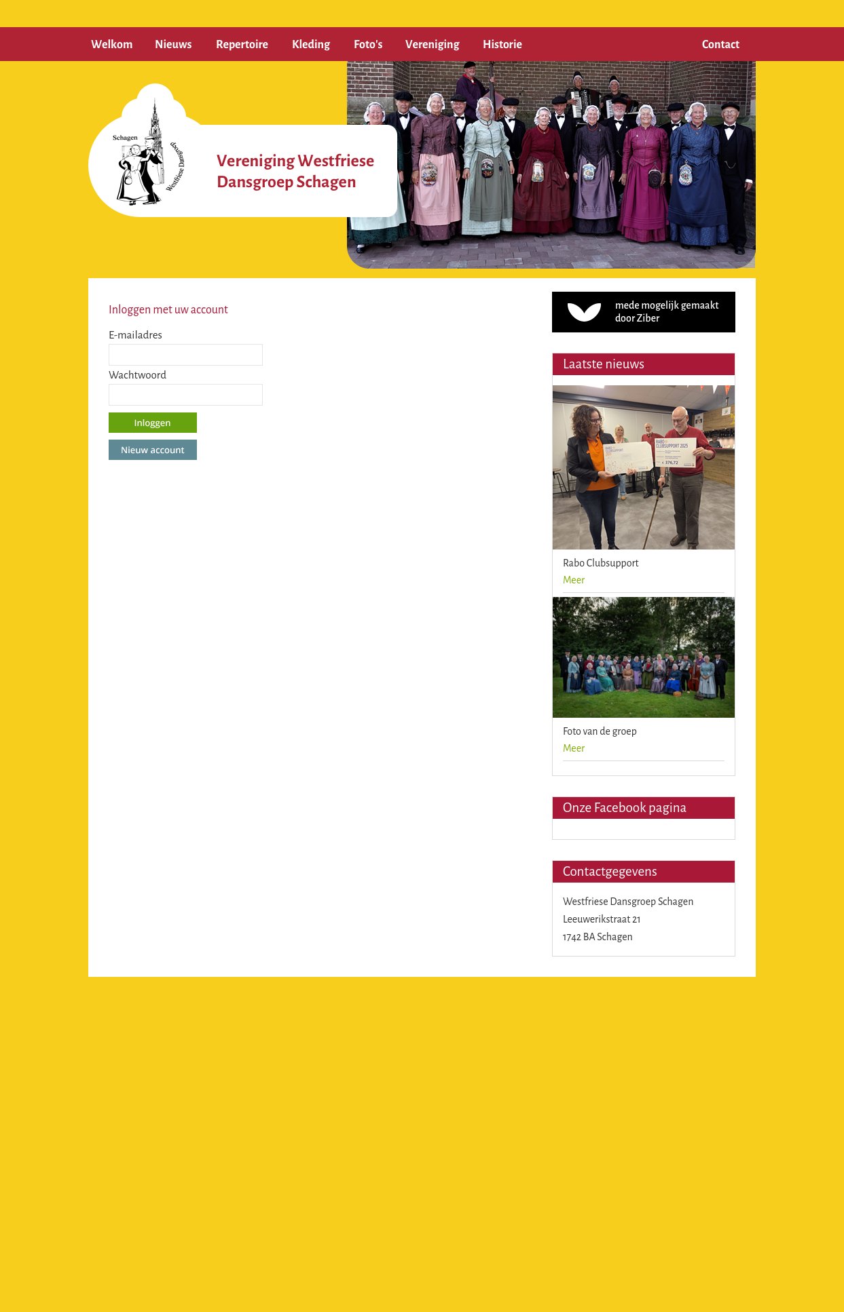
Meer (574, 580)
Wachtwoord (137, 375)
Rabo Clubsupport (601, 563)
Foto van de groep (600, 731)
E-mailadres (135, 335)
